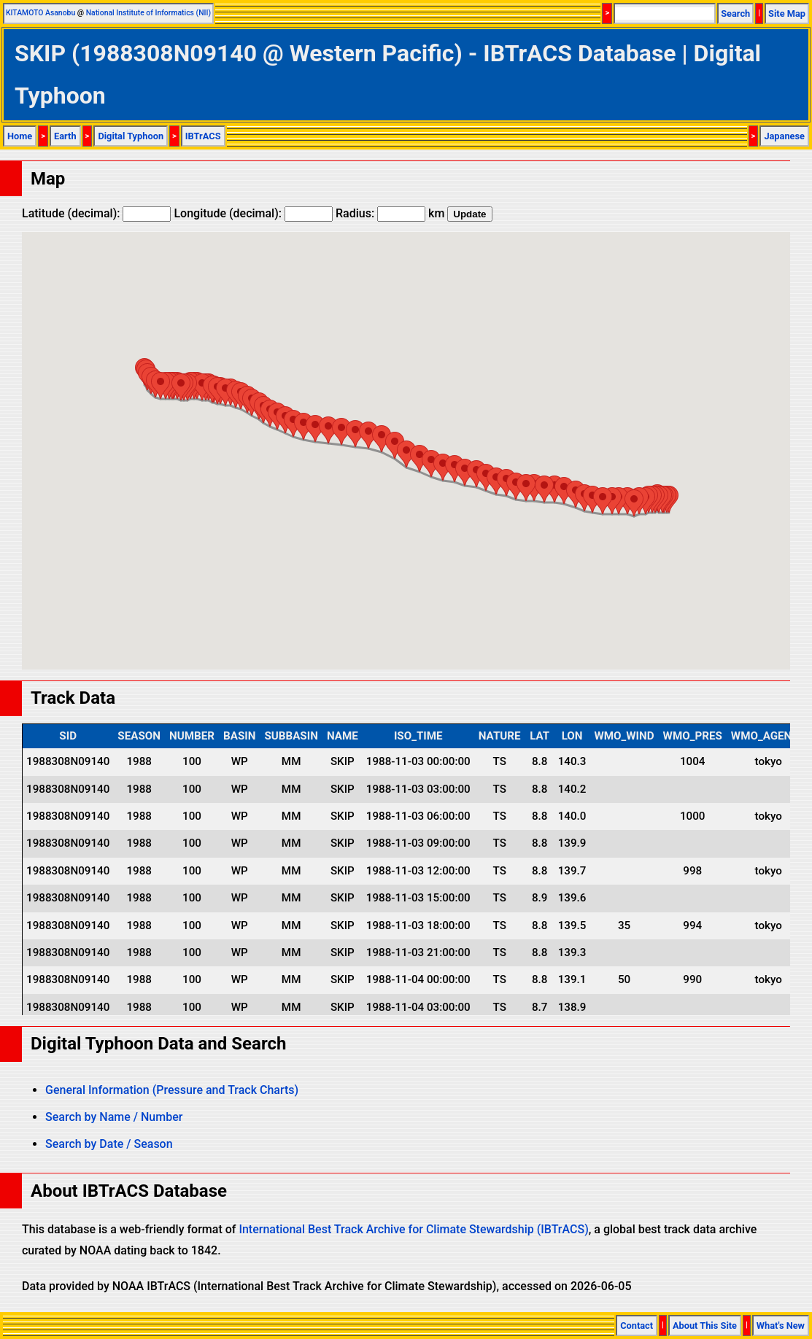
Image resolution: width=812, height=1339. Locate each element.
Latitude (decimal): (96, 213)
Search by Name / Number (113, 1117)
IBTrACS (203, 136)
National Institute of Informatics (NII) (148, 13)
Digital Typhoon (130, 136)
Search (735, 13)
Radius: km (390, 213)
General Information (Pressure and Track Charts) (171, 1090)
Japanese (784, 136)
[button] (634, 502)
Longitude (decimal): (253, 213)
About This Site (705, 1325)
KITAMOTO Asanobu (40, 13)
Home (19, 136)
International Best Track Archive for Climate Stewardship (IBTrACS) (413, 1229)
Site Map (786, 13)
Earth (65, 136)
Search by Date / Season (109, 1144)
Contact (636, 1325)
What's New (781, 1325)
